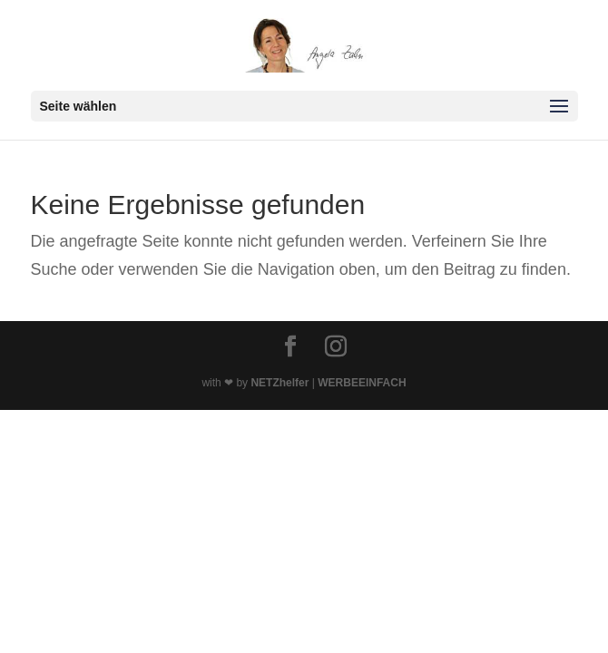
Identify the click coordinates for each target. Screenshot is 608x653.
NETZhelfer (279, 382)
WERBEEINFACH (362, 382)
